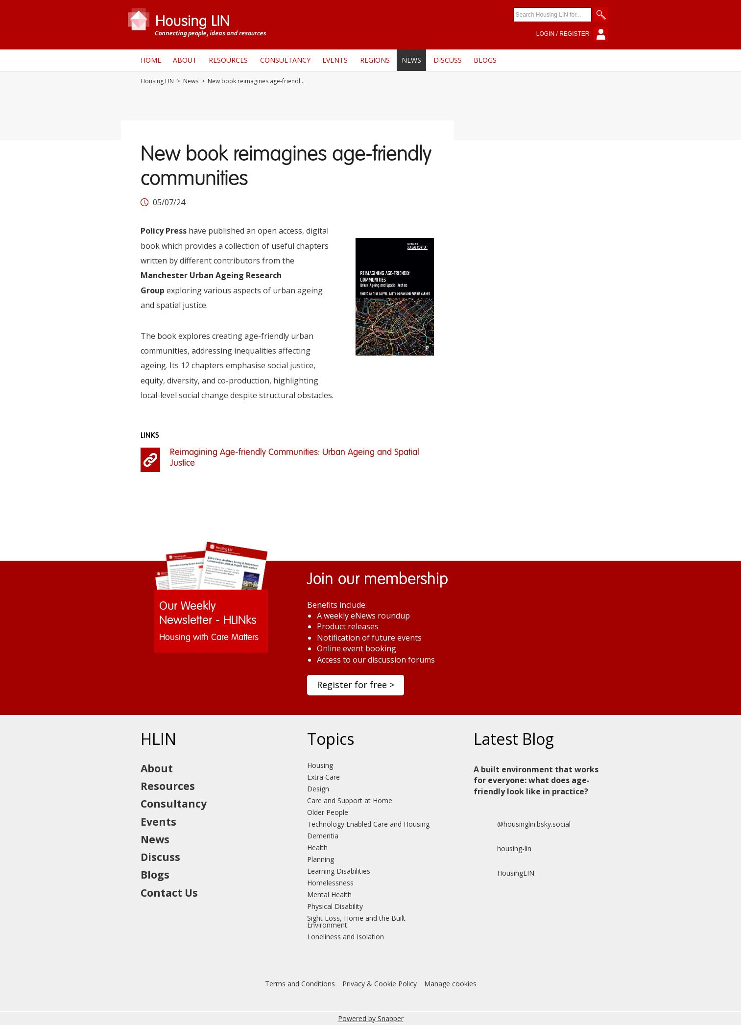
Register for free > (355, 685)
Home (151, 60)
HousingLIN (504, 873)
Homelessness (330, 882)
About (185, 60)
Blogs (485, 60)
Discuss (447, 60)
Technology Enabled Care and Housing (368, 824)
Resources (228, 60)
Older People (327, 812)
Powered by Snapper (371, 1018)
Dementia (322, 835)
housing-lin (502, 848)
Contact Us (169, 893)
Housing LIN (157, 81)
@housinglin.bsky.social (522, 824)
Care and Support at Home (349, 800)
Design (318, 788)
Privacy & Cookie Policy (379, 983)
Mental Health (329, 894)
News (411, 60)
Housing (320, 765)
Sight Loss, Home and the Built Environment (356, 921)
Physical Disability (335, 906)
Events (335, 60)
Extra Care (323, 777)
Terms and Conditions (300, 983)
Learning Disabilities (338, 871)
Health (317, 847)
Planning (320, 859)
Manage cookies (450, 983)
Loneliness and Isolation (345, 936)
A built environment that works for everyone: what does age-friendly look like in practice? (536, 780)
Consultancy (285, 60)
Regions (375, 60)
